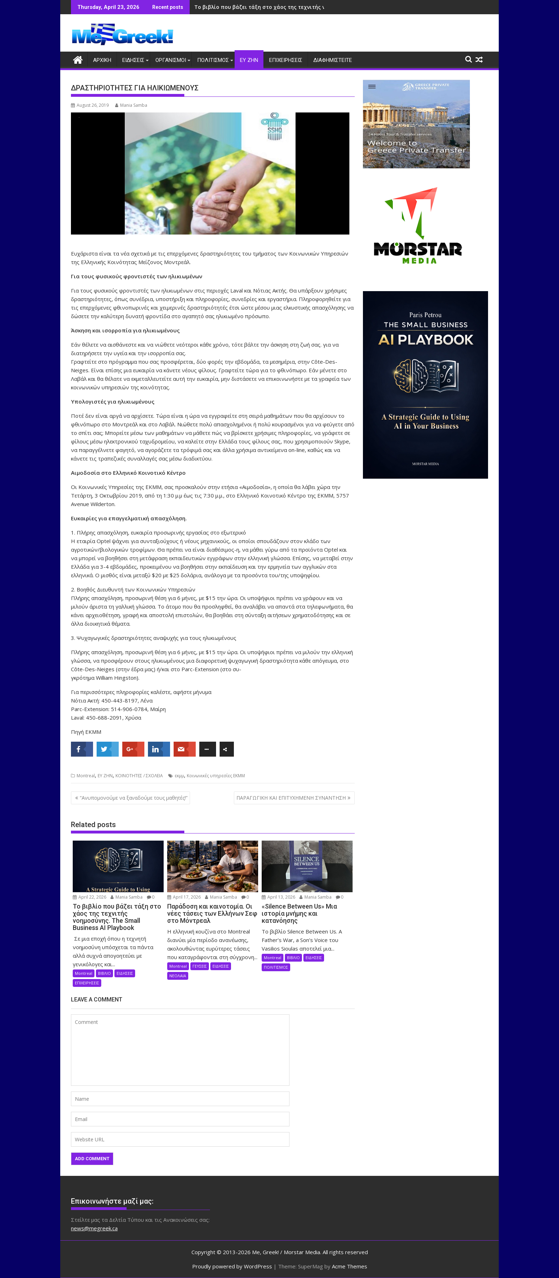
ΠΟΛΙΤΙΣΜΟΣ (213, 60)
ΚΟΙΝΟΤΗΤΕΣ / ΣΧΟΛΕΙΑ (139, 776)
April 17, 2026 (184, 897)
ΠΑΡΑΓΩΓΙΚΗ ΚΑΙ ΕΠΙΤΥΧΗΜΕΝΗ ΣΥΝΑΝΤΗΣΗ (291, 797)
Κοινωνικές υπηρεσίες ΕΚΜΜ (216, 776)
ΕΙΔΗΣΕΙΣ (133, 60)
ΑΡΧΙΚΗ (102, 60)
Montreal (86, 776)
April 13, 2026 (278, 897)
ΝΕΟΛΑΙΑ (177, 975)
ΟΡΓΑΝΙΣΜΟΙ (170, 60)
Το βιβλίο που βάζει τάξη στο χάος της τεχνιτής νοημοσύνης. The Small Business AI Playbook (314, 7)
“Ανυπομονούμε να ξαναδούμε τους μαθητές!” (134, 797)
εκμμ (179, 776)
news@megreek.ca (94, 1227)
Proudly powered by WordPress (232, 1266)
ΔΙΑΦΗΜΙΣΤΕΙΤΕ (332, 60)
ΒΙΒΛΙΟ (104, 972)
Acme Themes (349, 1266)
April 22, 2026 (89, 897)
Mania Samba (131, 105)
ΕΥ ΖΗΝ (249, 60)
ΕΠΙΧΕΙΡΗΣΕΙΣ (285, 60)
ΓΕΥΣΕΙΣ (200, 965)
